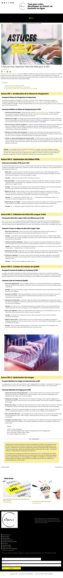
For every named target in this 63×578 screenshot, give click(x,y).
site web (44, 102)
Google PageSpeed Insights (42, 112)
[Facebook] (1, 71)
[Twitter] (4, 71)
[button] (31, 18)
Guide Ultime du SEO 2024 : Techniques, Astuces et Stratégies (21, 88)
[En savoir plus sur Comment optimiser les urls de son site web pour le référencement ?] (17, 488)
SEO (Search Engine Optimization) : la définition (18, 87)
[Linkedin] (10, 71)
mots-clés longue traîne (10, 220)
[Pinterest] (7, 71)
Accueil (2, 23)
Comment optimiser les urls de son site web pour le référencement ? (16, 499)
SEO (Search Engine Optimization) (10, 74)
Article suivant (59, 466)
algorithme (37, 102)
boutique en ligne (29, 150)
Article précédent (4, 466)
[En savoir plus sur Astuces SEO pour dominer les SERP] (46, 489)
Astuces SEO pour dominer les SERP (15, 85)
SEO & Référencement (11, 23)
